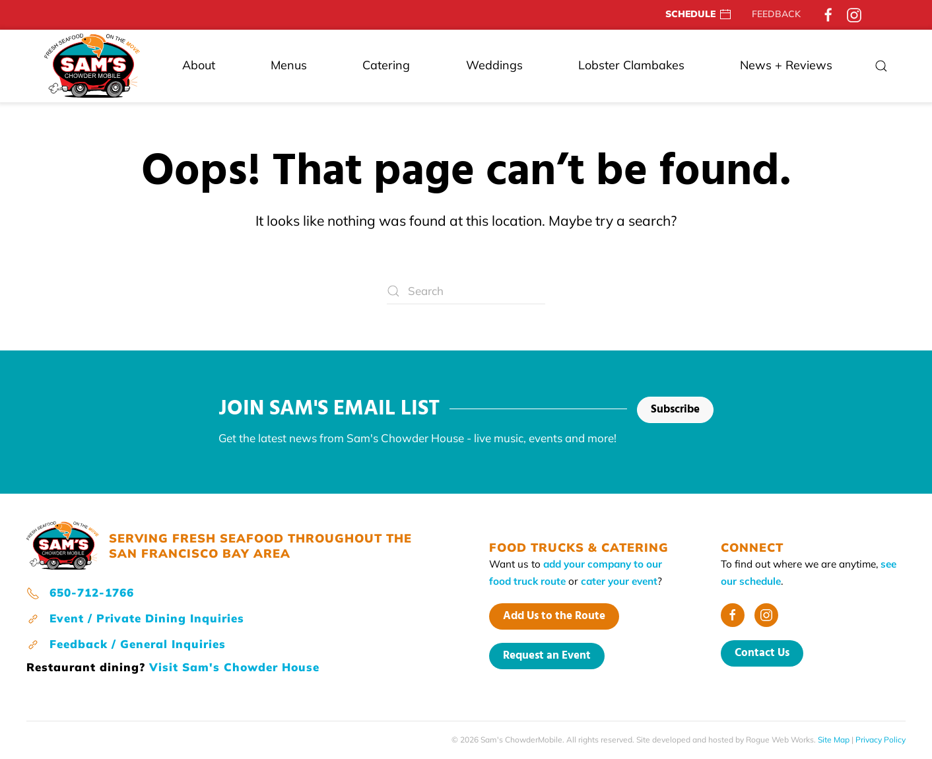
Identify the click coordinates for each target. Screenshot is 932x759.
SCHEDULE (698, 14)
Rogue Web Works (780, 739)
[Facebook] (828, 14)
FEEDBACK (776, 14)
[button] (881, 66)
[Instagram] (854, 14)
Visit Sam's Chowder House (234, 667)
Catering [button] (386, 65)
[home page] (62, 544)
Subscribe (675, 409)
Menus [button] (289, 65)
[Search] (466, 291)
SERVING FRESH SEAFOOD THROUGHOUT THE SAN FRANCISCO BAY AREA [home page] (260, 546)
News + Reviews (786, 65)
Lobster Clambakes (631, 65)
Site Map (833, 739)
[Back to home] (92, 66)
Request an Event (547, 656)
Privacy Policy (880, 739)
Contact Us (762, 653)
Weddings (494, 65)
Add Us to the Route (554, 616)
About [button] (198, 65)
